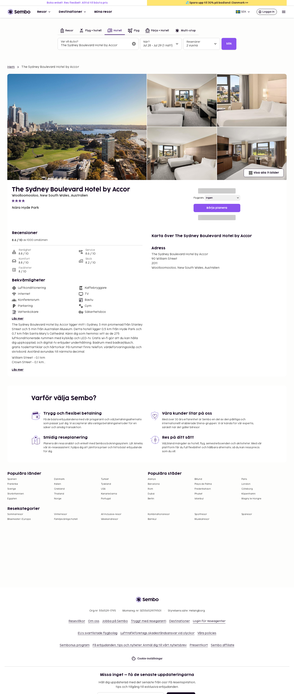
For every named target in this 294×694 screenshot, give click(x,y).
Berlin (151, 498)
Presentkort (199, 645)
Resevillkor (77, 621)
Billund (198, 479)
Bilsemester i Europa (19, 519)
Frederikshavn (202, 489)
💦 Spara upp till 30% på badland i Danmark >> (217, 2)
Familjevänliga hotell (66, 519)
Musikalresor (201, 519)
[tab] (67, 31)
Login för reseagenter (209, 621)
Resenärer (193, 41)
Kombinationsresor (159, 514)
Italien (57, 484)
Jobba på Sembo (115, 621)
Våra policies (207, 633)
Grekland (59, 489)
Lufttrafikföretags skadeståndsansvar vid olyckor (157, 633)
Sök (229, 43)
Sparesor (246, 514)
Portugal (106, 498)
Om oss (93, 621)
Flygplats (199, 198)
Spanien (12, 479)
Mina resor (103, 11)
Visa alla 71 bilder (263, 173)
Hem (11, 67)
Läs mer (17, 319)
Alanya (152, 479)
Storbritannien (15, 493)
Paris (244, 479)
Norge (57, 498)
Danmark (59, 479)
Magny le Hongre (251, 498)
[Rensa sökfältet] (134, 44)
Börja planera (217, 208)
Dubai (151, 493)
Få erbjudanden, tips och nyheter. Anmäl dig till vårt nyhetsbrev (140, 645)
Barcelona (154, 484)
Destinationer (73, 12)
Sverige (11, 489)
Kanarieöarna (109, 493)
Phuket (198, 493)
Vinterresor (60, 514)
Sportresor (200, 514)
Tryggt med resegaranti (148, 621)
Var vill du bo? (69, 41)
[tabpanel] (147, 44)
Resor (44, 12)
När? (146, 41)
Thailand (59, 493)
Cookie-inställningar (147, 658)
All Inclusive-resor (111, 514)
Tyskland (106, 484)
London (245, 484)
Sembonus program (75, 645)
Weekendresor (109, 519)
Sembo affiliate (222, 645)
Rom (150, 489)
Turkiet (105, 479)
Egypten (12, 498)
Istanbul (199, 498)
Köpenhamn (248, 493)
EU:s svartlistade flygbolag (97, 633)
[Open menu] (284, 12)
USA (103, 489)
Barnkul (152, 519)
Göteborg (247, 489)
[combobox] (95, 45)
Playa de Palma (203, 484)
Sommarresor (15, 514)
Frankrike (12, 484)
